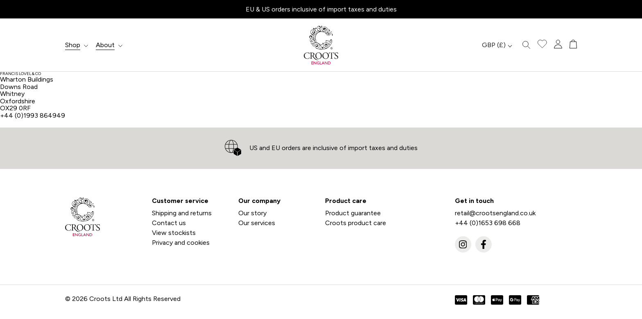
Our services (256, 223)
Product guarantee (353, 213)
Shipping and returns (182, 213)
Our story (252, 213)
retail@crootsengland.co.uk (495, 213)
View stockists (174, 233)
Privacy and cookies (181, 242)
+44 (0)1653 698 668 (487, 223)
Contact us (169, 223)
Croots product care (355, 223)
